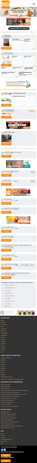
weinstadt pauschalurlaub (7, 400)
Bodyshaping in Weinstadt (7, 416)
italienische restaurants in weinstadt (9, 406)
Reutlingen (3, 343)
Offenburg (3, 368)
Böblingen (3, 322)
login (2, 443)
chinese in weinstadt (6, 404)
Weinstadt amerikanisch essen (8, 398)
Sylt (2, 352)
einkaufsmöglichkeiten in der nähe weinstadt (12, 425)
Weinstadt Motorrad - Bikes (7, 427)
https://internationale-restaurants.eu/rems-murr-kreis (14, 394)
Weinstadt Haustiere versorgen (8, 414)
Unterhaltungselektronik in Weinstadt (10, 422)
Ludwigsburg (4, 335)
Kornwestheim (4, 333)
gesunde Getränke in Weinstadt (8, 418)
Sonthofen (3, 347)
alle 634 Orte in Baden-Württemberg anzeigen (12, 379)
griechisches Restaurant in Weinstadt (10, 392)
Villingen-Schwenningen (6, 376)
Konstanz (3, 331)
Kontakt (2, 435)
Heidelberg (3, 328)
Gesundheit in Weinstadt (7, 420)
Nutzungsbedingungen (6, 439)
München (3, 337)
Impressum (3, 437)
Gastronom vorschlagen (6, 455)
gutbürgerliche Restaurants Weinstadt (10, 396)
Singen (2, 345)
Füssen (2, 326)
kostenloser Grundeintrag (6, 461)
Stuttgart (3, 350)
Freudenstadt (4, 324)
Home (2, 433)
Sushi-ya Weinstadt (5, 384)
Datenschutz (4, 441)
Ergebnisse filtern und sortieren (19, 28)
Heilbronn (3, 362)
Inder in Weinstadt (5, 386)
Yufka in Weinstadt (5, 388)
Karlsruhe (3, 364)
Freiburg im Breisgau (6, 357)
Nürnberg (3, 339)
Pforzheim (3, 341)
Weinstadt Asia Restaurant (7, 402)
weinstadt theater (5, 412)
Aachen (2, 320)
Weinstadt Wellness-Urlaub (7, 423)
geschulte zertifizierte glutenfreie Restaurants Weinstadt (14, 390)
